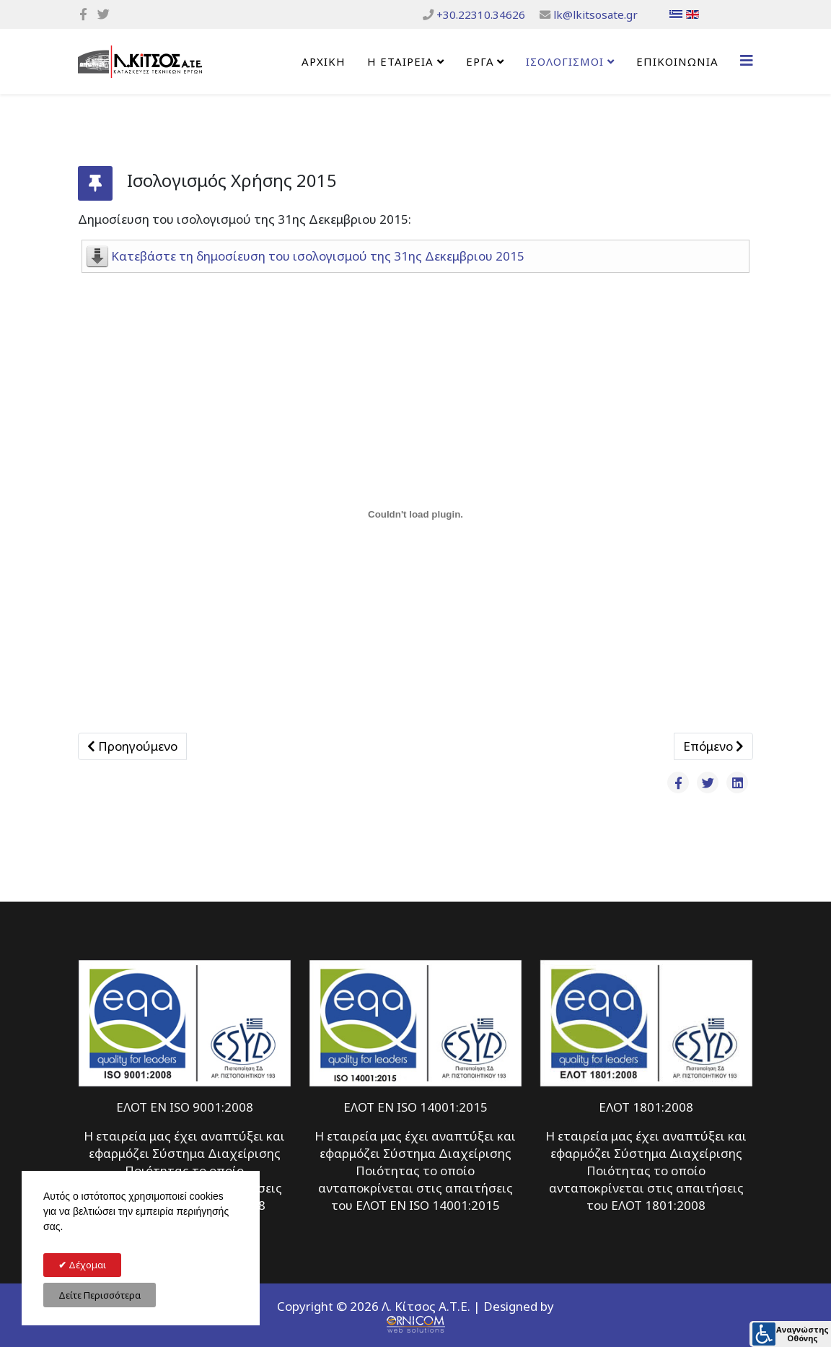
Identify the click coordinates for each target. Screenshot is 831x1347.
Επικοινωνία (677, 61)
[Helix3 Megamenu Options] (746, 60)
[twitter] (103, 14)
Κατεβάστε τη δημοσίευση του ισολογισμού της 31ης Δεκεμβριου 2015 (317, 256)
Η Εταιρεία (400, 61)
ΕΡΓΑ (480, 61)
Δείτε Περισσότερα (99, 1295)
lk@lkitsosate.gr (595, 14)
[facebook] (83, 14)
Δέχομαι (86, 1264)
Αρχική (324, 61)
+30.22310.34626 (480, 14)
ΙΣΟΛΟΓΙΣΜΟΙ (565, 61)
